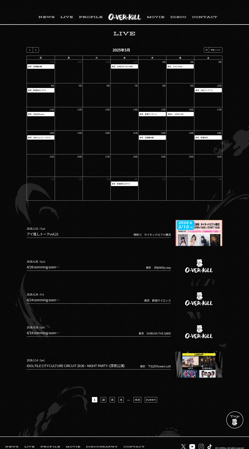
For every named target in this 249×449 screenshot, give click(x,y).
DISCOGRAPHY (102, 437)
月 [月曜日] (69, 48)
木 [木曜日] (152, 48)
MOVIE (156, 8)
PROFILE (91, 8)
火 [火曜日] (97, 48)
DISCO (178, 8)
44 (137, 391)
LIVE (66, 8)
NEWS (46, 8)
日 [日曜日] (41, 48)
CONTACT (204, 8)
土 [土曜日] (208, 48)
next (151, 391)
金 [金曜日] (180, 48)
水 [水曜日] (124, 48)
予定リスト (215, 40)
